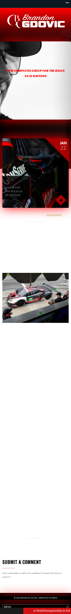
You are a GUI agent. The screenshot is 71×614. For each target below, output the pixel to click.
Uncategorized (54, 215)
